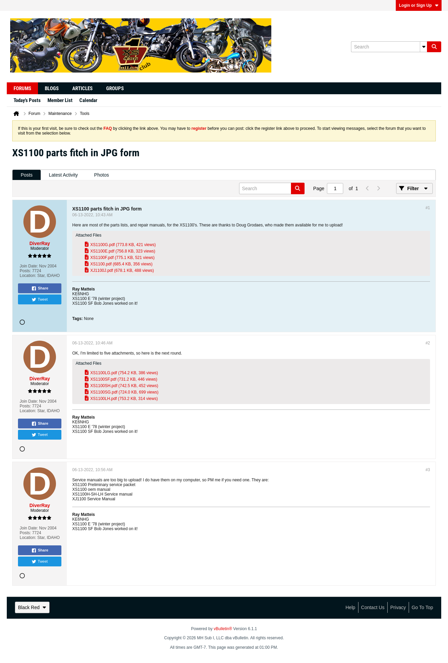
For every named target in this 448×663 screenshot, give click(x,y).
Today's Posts (27, 100)
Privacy (398, 607)
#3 (428, 469)
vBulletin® (223, 628)
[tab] (27, 175)
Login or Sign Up (419, 5)
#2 (428, 343)
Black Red (32, 607)
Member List (60, 100)
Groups (115, 88)
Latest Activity (63, 175)
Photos (101, 175)
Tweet (39, 299)
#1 (428, 207)
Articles (82, 88)
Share (39, 288)
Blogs (52, 88)
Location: (28, 275)
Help (350, 607)
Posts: (25, 270)
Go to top (422, 607)
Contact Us (373, 607)
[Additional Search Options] (423, 46)
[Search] (389, 46)
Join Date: (29, 266)
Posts (27, 175)
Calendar (88, 100)
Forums (22, 88)
